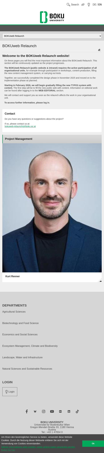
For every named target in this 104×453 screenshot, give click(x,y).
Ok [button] (93, 443)
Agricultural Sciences (13, 312)
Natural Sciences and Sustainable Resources (27, 369)
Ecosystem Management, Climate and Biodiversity (30, 346)
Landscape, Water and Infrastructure (22, 357)
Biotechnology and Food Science (20, 323)
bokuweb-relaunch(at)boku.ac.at (20, 126)
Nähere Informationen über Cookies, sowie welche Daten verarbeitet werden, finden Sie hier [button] (38, 448)
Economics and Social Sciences (20, 334)
